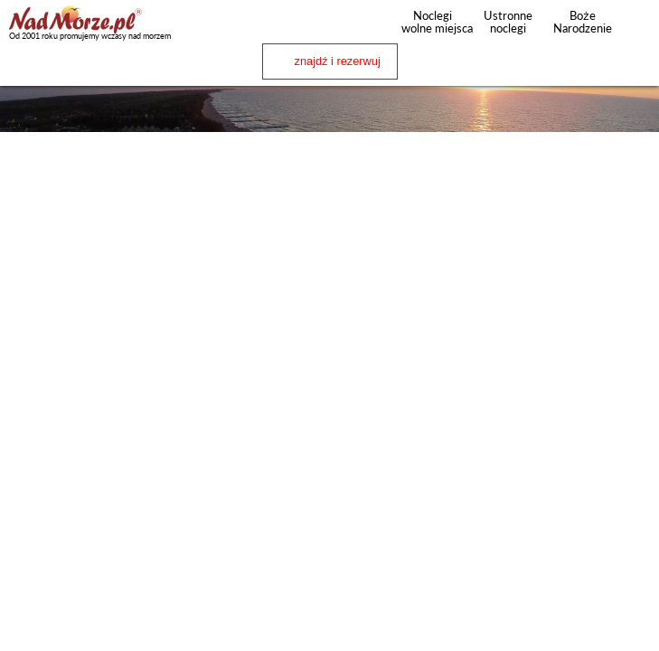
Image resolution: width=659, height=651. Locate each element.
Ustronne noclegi (508, 21)
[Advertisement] (329, 263)
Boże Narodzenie (582, 21)
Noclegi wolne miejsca (432, 21)
